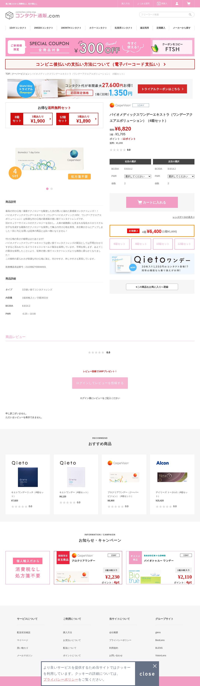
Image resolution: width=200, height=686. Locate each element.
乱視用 (123, 28)
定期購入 (160, 28)
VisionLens (160, 655)
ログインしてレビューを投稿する (100, 383)
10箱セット (163, 243)
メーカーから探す (182, 28)
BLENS (159, 648)
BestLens (160, 640)
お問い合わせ (116, 655)
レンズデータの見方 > (183, 217)
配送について (69, 648)
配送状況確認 (23, 632)
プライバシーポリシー (120, 640)
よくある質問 (143, 3)
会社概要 (113, 632)
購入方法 (126, 3)
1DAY (18, 28)
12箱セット (184, 243)
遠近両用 (144, 28)
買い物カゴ (22, 648)
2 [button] (51, 189)
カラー (98, 28)
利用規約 (113, 648)
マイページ (22, 640)
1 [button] (47, 189)
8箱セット (141, 243)
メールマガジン (24, 655)
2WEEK (43, 28)
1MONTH (71, 28)
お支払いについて (72, 640)
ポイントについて (72, 655)
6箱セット (119, 243)
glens (158, 632)
